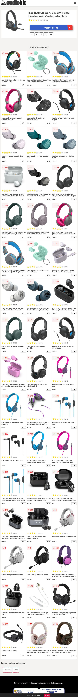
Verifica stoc (58, 27)
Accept (47, 695)
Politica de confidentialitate (39, 683)
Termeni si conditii (21, 683)
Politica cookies (57, 683)
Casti (16, 670)
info (23, 85)
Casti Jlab (7, 670)
